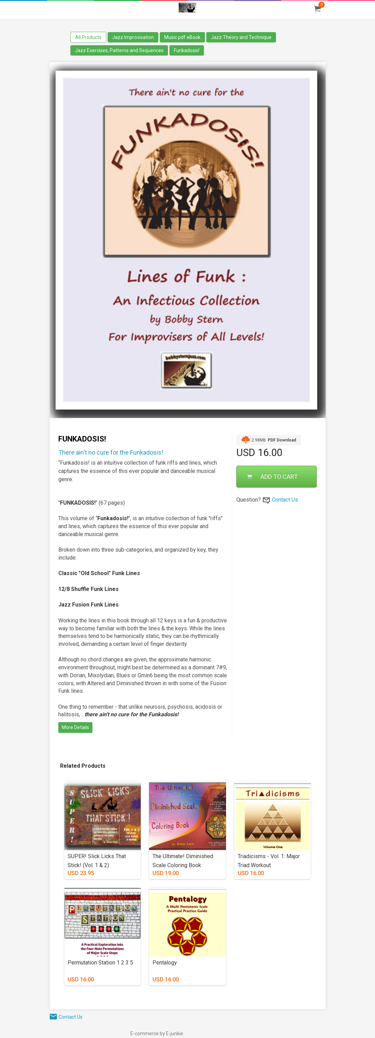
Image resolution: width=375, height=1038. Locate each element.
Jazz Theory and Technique (241, 37)
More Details (75, 727)
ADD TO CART (272, 476)
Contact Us (285, 499)
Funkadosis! (186, 50)
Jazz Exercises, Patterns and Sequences (119, 50)
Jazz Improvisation (133, 37)
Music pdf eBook (182, 37)
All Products (88, 37)
